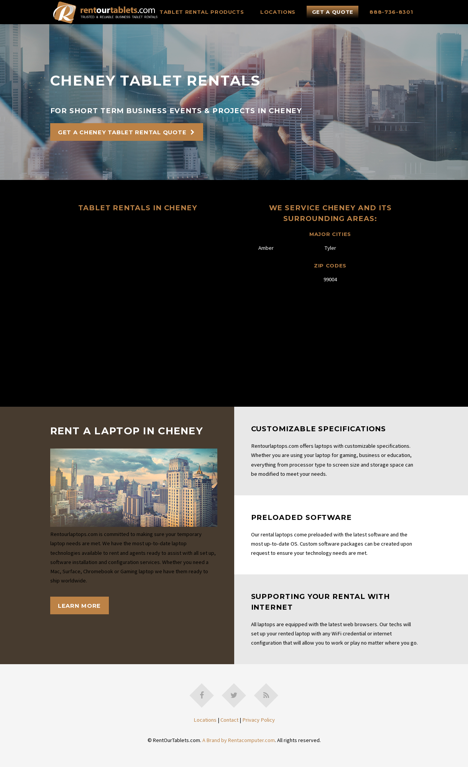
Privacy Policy (258, 719)
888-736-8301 (391, 12)
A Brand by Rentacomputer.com (238, 740)
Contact (229, 719)
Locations (278, 12)
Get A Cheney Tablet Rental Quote (122, 132)
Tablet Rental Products (201, 12)
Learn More (79, 605)
